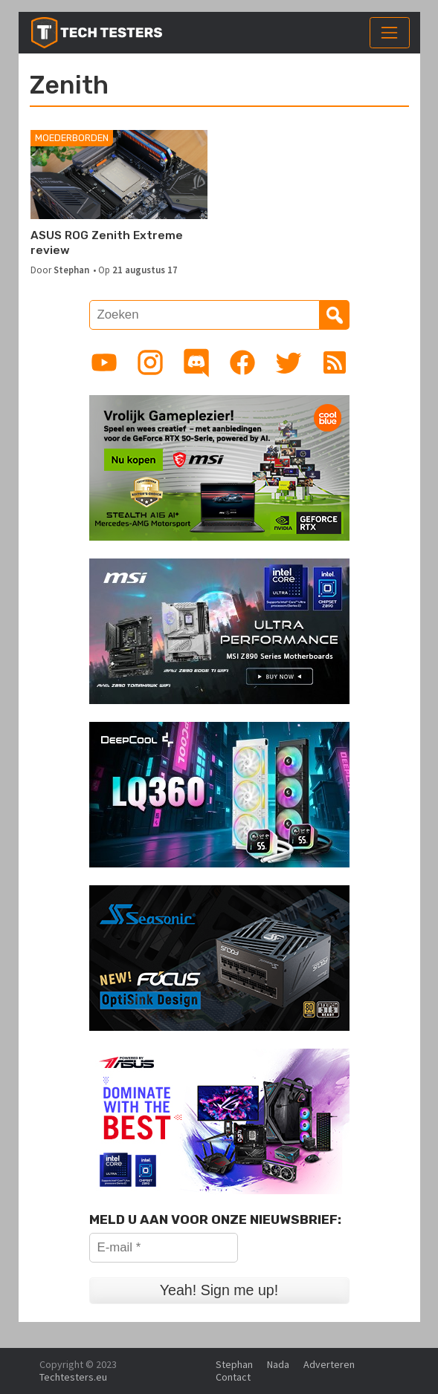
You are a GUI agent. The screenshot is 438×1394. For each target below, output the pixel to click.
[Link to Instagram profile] (150, 362)
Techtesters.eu (73, 1377)
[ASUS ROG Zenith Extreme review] (118, 174)
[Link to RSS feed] (335, 362)
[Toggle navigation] (390, 32)
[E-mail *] (163, 1248)
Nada (278, 1364)
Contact (233, 1377)
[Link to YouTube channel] (104, 362)
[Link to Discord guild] (196, 362)
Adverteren (329, 1364)
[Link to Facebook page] (242, 362)
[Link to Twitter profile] (288, 362)
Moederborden (72, 137)
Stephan (71, 270)
